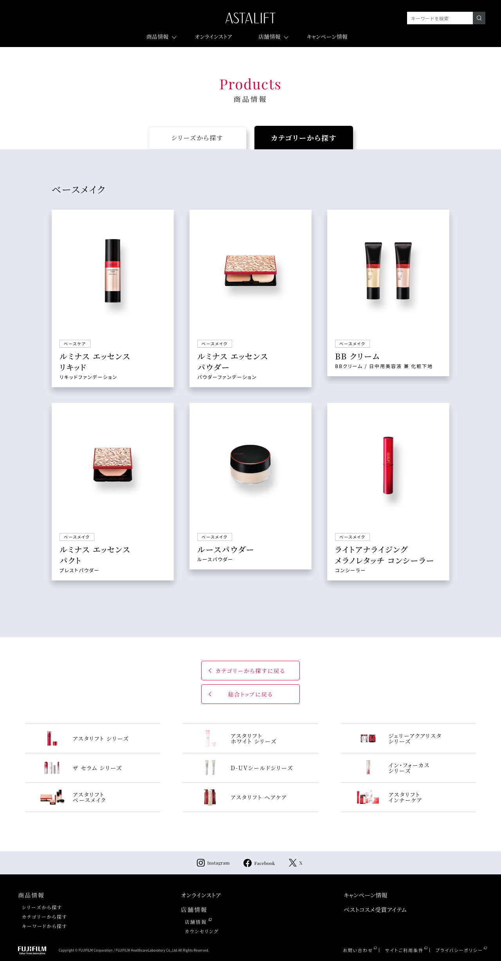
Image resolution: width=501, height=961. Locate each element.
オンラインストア (213, 36)
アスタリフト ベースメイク (73, 797)
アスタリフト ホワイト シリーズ (237, 738)
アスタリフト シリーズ (84, 738)
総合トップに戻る (250, 694)
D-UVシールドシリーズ (245, 768)
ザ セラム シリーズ (81, 768)
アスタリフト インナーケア (388, 797)
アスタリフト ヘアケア (242, 797)
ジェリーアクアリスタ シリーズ (398, 738)
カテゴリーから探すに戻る (250, 671)
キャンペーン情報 (327, 36)
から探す (197, 137)
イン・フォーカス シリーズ (392, 768)
